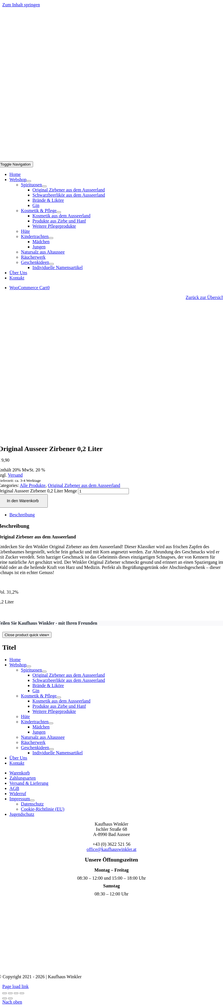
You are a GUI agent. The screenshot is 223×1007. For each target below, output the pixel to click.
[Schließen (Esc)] (22, 993)
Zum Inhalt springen (21, 4)
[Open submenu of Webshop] (28, 181)
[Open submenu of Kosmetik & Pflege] (58, 212)
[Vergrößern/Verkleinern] (4, 993)
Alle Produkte (32, 485)
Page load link (15, 986)
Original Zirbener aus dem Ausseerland (84, 485)
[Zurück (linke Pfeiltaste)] (4, 998)
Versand (15, 475)
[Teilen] (16, 993)
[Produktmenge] (103, 491)
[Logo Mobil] (111, 158)
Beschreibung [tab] (22, 514)
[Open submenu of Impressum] (32, 800)
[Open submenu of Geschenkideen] (51, 264)
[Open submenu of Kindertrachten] (51, 238)
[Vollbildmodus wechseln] (10, 993)
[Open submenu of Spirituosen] (44, 186)
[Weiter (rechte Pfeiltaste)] (10, 998)
